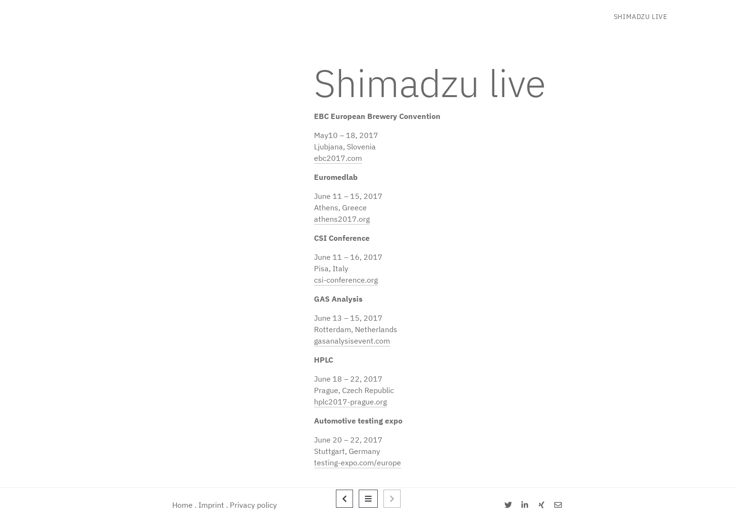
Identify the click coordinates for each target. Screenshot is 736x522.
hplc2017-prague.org (350, 401)
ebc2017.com (338, 158)
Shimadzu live (640, 16)
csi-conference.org (346, 280)
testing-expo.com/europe (357, 462)
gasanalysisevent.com (352, 340)
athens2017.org (342, 219)
